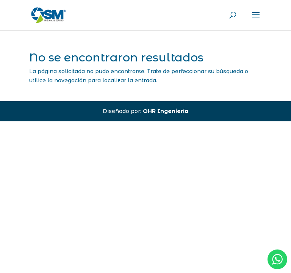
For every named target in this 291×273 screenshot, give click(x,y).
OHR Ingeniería (165, 111)
